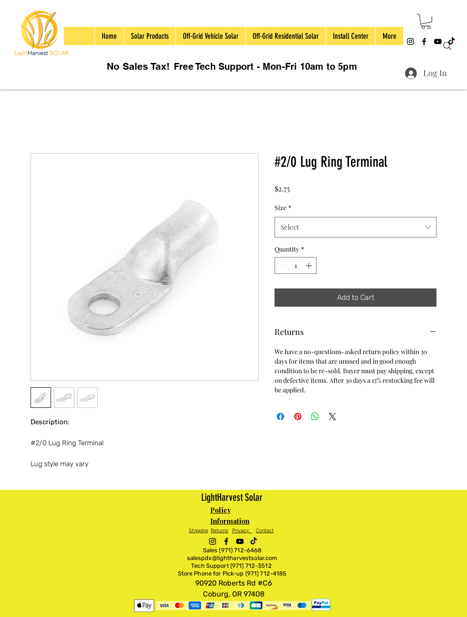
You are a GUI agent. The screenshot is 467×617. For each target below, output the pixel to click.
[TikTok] (253, 541)
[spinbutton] (295, 265)
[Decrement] (281, 265)
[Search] (447, 46)
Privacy (242, 531)
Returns (219, 531)
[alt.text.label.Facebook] (424, 41)
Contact (265, 531)
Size (283, 207)
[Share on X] (332, 416)
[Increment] (309, 265)
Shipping (198, 531)
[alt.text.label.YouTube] (239, 541)
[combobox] (355, 227)
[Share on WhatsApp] (315, 416)
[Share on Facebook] (280, 416)
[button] (426, 21)
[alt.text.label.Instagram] (410, 41)
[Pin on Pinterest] (297, 416)
